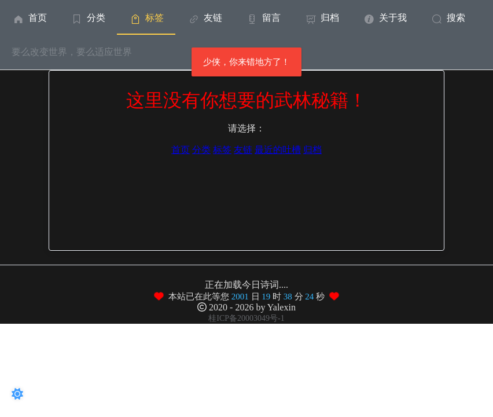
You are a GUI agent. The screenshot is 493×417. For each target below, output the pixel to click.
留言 (263, 18)
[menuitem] (29, 17)
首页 (29, 18)
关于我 (384, 18)
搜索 (447, 18)
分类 (87, 18)
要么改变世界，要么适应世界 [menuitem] (72, 52)
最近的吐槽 (278, 150)
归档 (321, 18)
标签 (146, 18)
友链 (204, 18)
